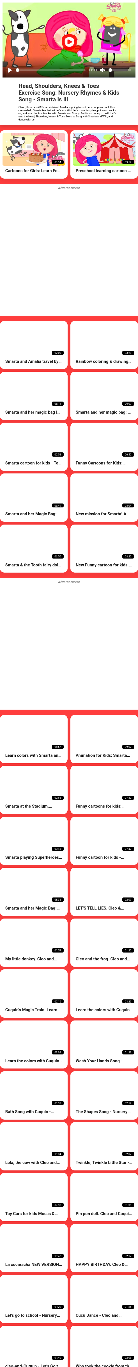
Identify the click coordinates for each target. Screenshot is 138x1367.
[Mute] (102, 70)
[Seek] (51, 70)
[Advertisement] (61, 645)
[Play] (9, 70)
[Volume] (120, 70)
